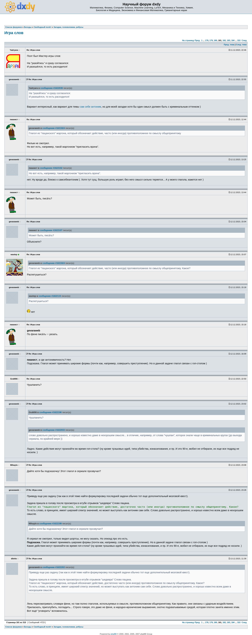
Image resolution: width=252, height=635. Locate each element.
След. (244, 40)
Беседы (27, 627)
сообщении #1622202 (53, 567)
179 (211, 40)
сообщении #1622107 (51, 230)
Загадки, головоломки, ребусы (68, 627)
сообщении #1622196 (50, 412)
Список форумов (13, 627)
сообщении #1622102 (51, 168)
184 (232, 40)
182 (224, 40)
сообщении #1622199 (50, 523)
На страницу (188, 40)
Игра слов (13, 33)
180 (215, 40)
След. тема (241, 45)
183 (228, 40)
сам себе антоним (90, 106)
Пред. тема (229, 45)
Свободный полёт (42, 627)
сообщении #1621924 (53, 128)
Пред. (197, 40)
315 (239, 40)
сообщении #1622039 (51, 88)
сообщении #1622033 (53, 430)
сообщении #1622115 (49, 296)
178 (206, 40)
